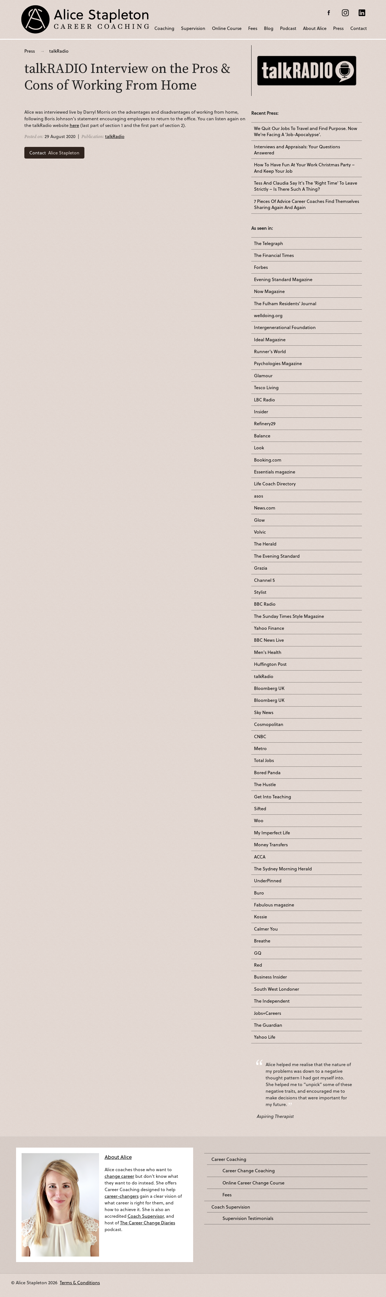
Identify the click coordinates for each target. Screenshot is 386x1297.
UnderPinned (267, 881)
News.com (264, 508)
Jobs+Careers (267, 1013)
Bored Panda (267, 772)
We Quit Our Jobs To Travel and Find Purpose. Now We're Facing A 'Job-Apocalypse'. (305, 131)
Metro (260, 748)
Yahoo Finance (269, 628)
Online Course (227, 28)
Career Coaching (228, 1159)
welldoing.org (268, 315)
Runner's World (270, 351)
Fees (252, 28)
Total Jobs (264, 760)
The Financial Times (274, 255)
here (74, 125)
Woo (258, 820)
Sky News (263, 712)
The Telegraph (268, 243)
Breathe (262, 941)
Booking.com (267, 460)
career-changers (122, 1196)
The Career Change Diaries (147, 1222)
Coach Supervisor (146, 1216)
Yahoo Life (264, 1037)
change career (119, 1176)
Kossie (260, 917)
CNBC (260, 736)
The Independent (272, 1001)
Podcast (288, 28)
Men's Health (267, 652)
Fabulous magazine (274, 905)
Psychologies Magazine (278, 363)
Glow (259, 520)
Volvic (260, 532)
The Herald (265, 544)
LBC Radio (264, 400)
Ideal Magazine (270, 340)
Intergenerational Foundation (285, 327)
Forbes (261, 267)
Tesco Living (266, 387)
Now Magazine (269, 291)
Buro (259, 893)
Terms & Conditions (80, 1282)
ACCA (259, 857)
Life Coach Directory (275, 484)
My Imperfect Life (272, 833)
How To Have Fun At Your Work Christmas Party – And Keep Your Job (304, 168)
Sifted (260, 809)
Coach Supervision (230, 1207)
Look (259, 448)
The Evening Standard (277, 556)
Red (258, 965)
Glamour (263, 376)
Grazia (260, 568)
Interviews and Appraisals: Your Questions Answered (297, 150)
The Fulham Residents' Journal (285, 303)
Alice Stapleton (54, 152)
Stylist (260, 592)
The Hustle (265, 784)
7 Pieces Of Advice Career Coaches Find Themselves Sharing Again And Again (306, 204)
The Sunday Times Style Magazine (289, 616)
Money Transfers (271, 845)
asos (258, 496)
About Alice (315, 28)
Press (338, 28)
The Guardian (268, 1025)
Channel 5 (264, 580)
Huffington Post (270, 664)
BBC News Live (269, 640)
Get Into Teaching (272, 797)
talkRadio (59, 51)
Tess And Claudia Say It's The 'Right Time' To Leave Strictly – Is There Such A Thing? (305, 186)
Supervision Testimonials (247, 1218)
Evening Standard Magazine (283, 279)
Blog (268, 28)
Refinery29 (265, 424)
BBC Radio (265, 604)
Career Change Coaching (248, 1171)
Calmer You (266, 929)
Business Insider (270, 977)
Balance (262, 436)
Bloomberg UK (269, 688)
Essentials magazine (274, 472)
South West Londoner (276, 989)
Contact (358, 28)
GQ (257, 953)
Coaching (164, 28)
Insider (261, 412)
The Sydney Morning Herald (283, 869)
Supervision (193, 28)
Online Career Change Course (253, 1183)
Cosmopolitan (268, 724)
